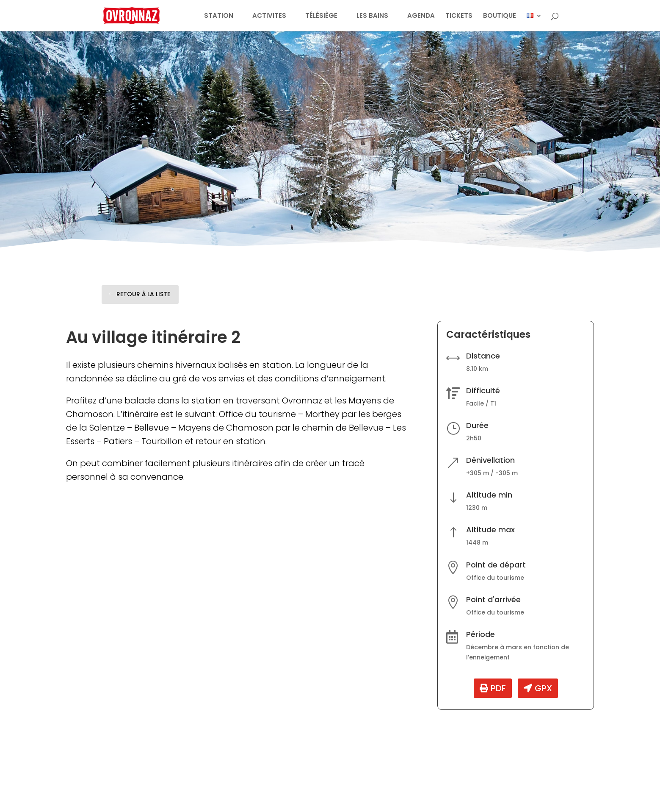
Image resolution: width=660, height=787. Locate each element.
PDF (498, 688)
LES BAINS (372, 16)
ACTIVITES (269, 16)
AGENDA (421, 16)
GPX (543, 688)
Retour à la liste (143, 294)
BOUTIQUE (499, 16)
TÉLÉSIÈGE (321, 16)
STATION (218, 16)
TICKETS (458, 16)
